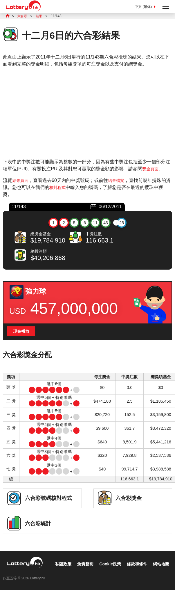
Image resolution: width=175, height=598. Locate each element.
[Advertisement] (87, 113)
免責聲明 (39, 573)
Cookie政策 (67, 573)
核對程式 (63, 187)
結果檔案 (119, 180)
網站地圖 (123, 573)
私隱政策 (15, 573)
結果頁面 (21, 180)
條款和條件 (96, 573)
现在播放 (22, 332)
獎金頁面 (151, 169)
